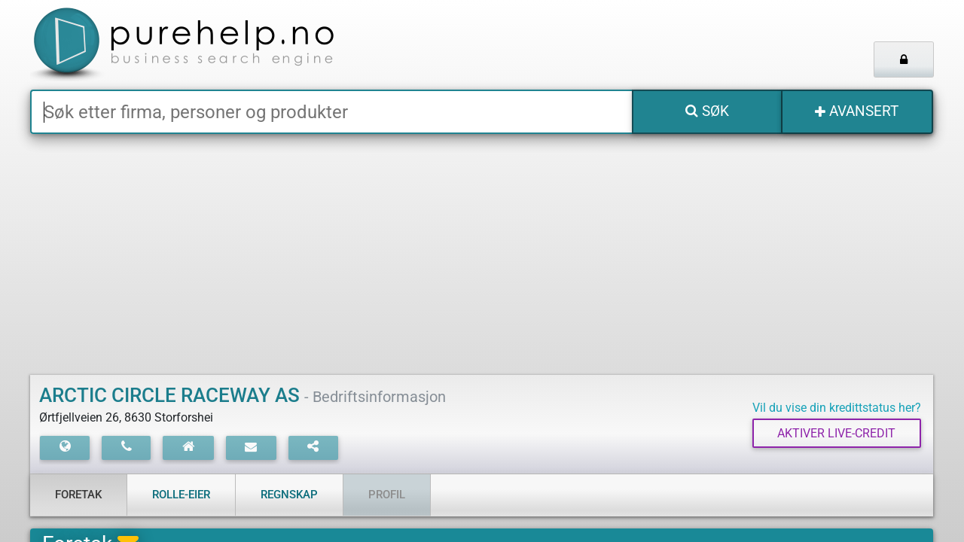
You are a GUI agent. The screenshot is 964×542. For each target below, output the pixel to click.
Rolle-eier (181, 494)
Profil (386, 494)
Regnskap (289, 494)
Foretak (78, 494)
